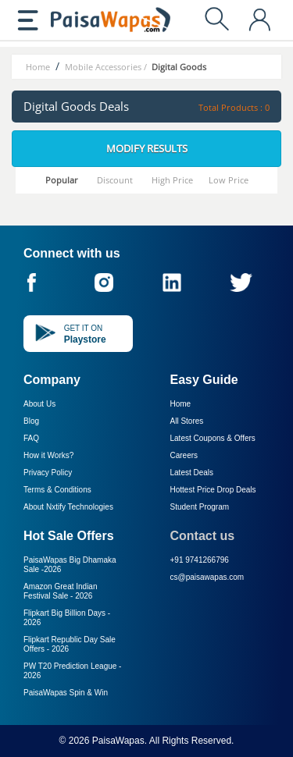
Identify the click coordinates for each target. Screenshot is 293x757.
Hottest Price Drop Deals (213, 489)
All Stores (187, 421)
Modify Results (147, 148)
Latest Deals (192, 472)
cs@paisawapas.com (207, 577)
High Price (172, 180)
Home (180, 404)
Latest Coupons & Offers (212, 438)
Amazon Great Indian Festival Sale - (60, 591)
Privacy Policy (47, 472)
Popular (61, 180)
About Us (39, 404)
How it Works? (48, 455)
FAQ (31, 438)
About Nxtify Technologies (68, 507)
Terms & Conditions (57, 489)
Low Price (228, 180)
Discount (115, 180)
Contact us (202, 535)
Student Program (200, 507)
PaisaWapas (118, 740)
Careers (184, 455)
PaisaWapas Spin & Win (65, 692)
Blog (31, 421)
